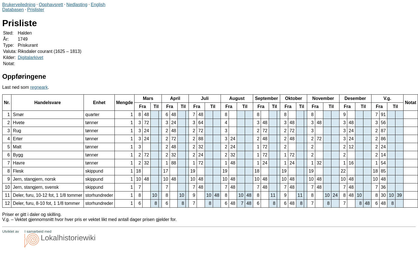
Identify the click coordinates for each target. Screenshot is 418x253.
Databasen (13, 9)
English (98, 4)
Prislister (35, 9)
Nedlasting (76, 4)
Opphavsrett (51, 4)
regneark (39, 87)
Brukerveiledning (18, 4)
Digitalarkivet (30, 57)
